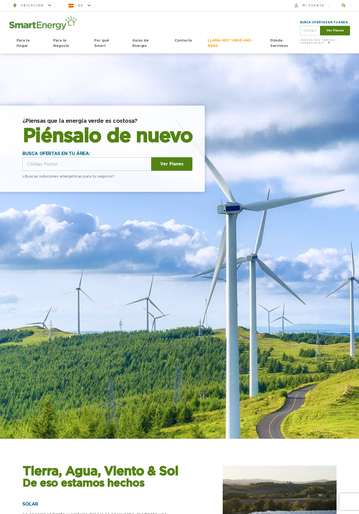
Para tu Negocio (61, 43)
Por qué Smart (101, 43)
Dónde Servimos (279, 43)
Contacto (183, 40)
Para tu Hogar (23, 43)
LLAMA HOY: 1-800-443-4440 (230, 43)
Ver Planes (335, 30)
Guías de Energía (140, 43)
